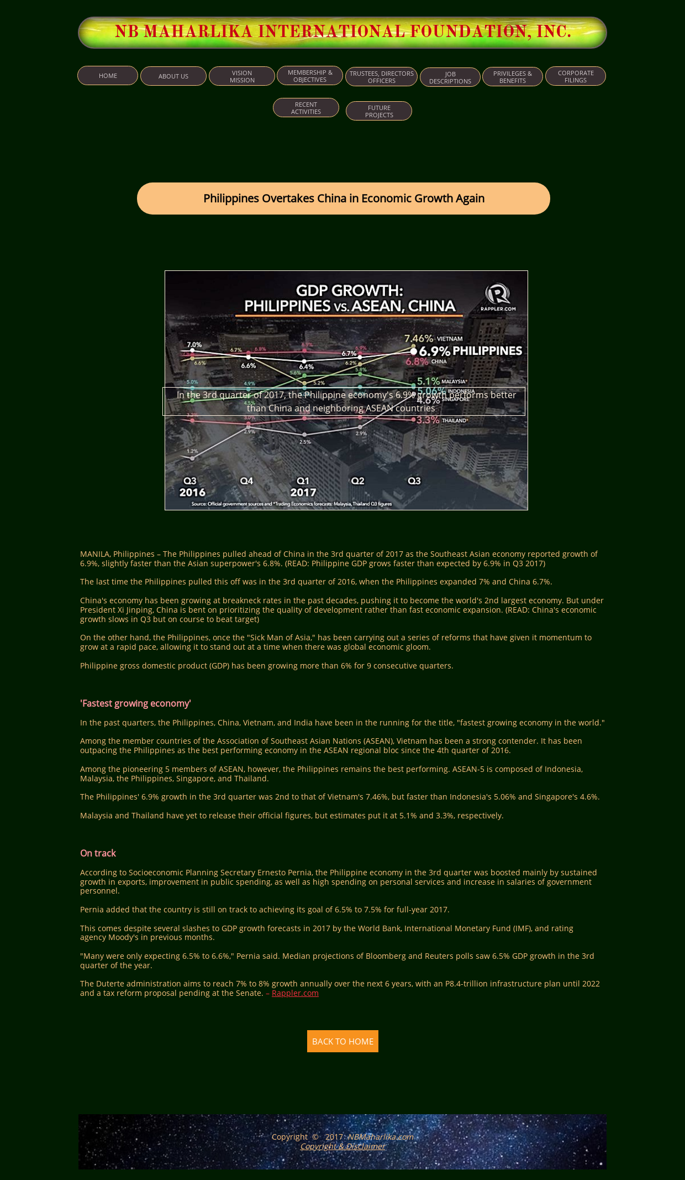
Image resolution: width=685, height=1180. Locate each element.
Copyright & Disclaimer (342, 1146)
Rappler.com (295, 993)
